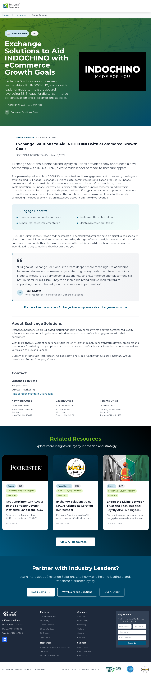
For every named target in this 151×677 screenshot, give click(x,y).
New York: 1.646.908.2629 (13, 625)
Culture (80, 629)
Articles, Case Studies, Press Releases (55, 647)
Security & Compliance (49, 655)
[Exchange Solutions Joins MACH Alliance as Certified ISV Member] (75, 492)
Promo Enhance (47, 625)
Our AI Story (112, 592)
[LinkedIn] (4, 639)
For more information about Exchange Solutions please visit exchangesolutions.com (75, 307)
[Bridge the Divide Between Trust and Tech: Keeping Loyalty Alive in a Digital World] (126, 492)
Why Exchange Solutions (77, 592)
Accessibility (84, 669)
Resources (20, 15)
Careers (80, 633)
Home (5, 15)
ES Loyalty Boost (47, 629)
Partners (81, 637)
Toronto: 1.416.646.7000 (12, 633)
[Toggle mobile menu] (145, 5)
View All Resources (75, 542)
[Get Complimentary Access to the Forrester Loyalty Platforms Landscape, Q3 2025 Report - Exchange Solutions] (25, 492)
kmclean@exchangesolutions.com (32, 393)
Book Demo (40, 592)
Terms (73, 669)
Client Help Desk (84, 651)
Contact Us (82, 655)
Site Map (95, 669)
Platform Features (48, 616)
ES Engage (44, 633)
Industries (44, 651)
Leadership (81, 625)
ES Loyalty (44, 620)
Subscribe (132, 643)
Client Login (82, 647)
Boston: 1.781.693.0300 (12, 629)
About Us (81, 616)
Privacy (65, 669)
